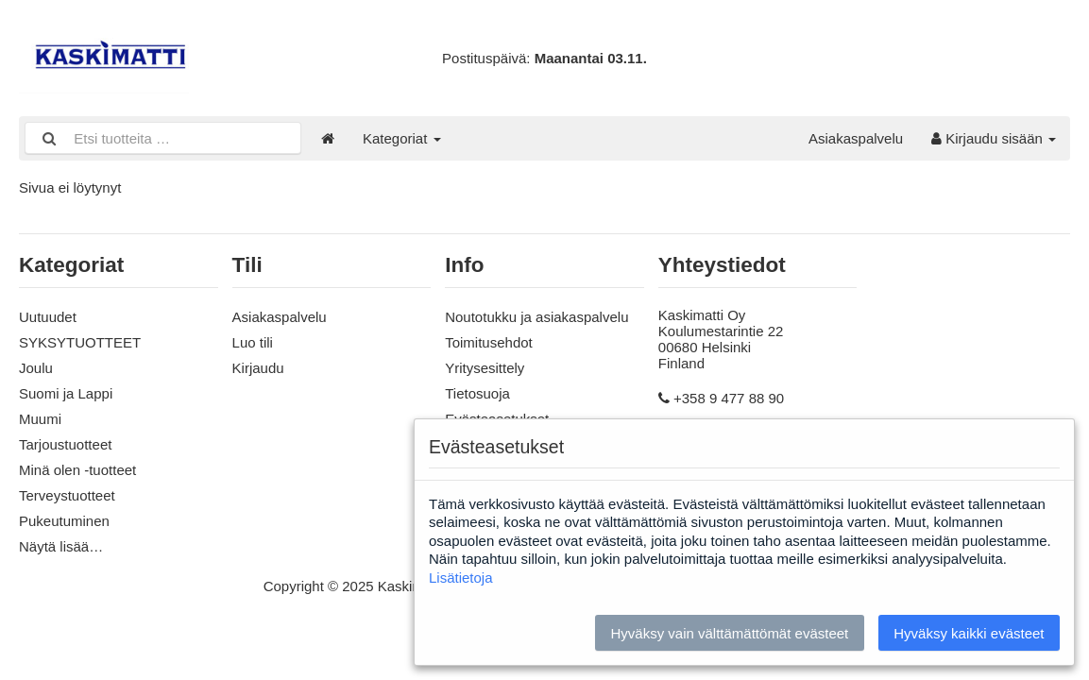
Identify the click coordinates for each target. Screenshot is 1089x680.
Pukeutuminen (64, 521)
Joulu (36, 368)
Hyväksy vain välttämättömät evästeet (729, 633)
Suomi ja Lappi (65, 393)
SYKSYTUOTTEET (80, 342)
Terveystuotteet (67, 495)
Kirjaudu (258, 368)
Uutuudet (48, 317)
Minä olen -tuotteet (77, 470)
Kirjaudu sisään (993, 138)
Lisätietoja (461, 578)
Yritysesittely (484, 368)
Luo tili (252, 342)
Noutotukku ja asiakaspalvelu (536, 317)
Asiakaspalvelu (855, 138)
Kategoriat (402, 138)
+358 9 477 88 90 (728, 398)
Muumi (40, 419)
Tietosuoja (477, 393)
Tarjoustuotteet (65, 444)
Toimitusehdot (489, 342)
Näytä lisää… (61, 546)
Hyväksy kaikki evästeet (968, 633)
